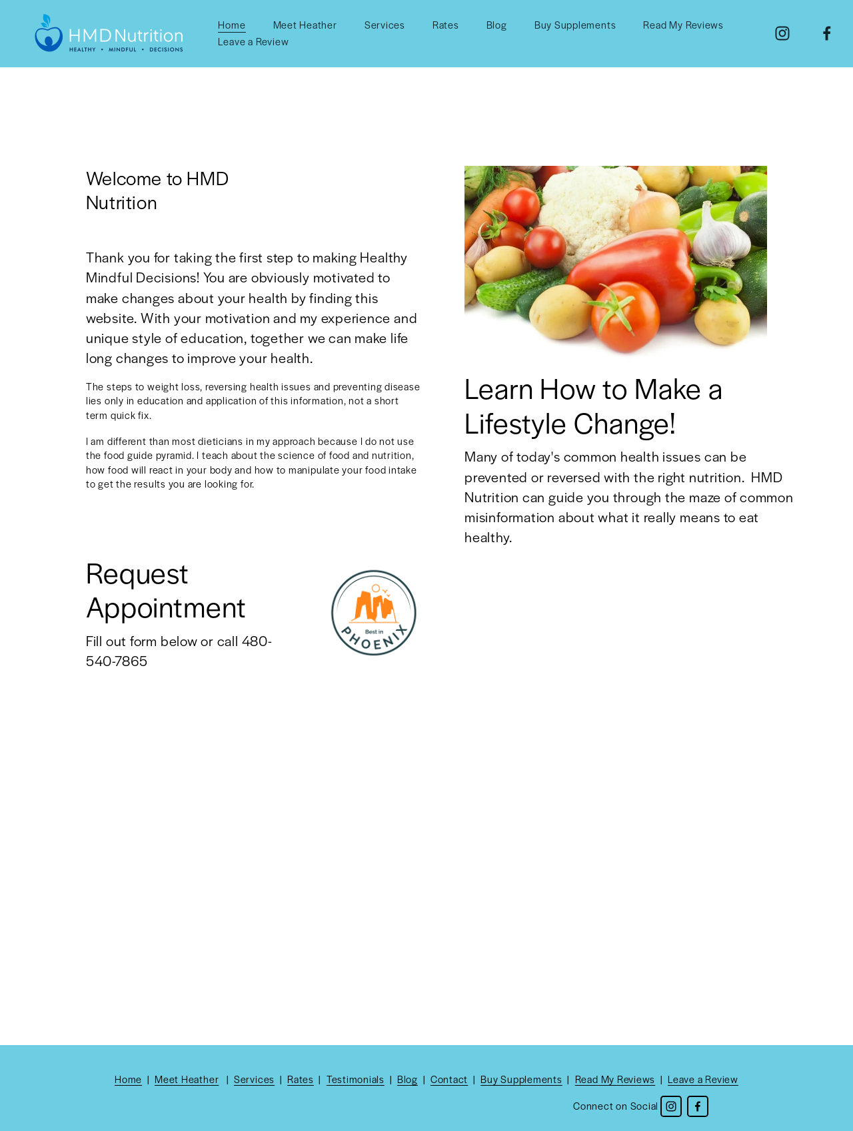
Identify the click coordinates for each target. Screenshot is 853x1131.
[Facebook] (827, 33)
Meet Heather (305, 24)
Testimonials (356, 1079)
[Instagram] (782, 33)
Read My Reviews (683, 24)
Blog (496, 24)
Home (231, 24)
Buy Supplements (575, 24)
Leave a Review (253, 41)
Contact (449, 1079)
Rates (445, 24)
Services (385, 24)
